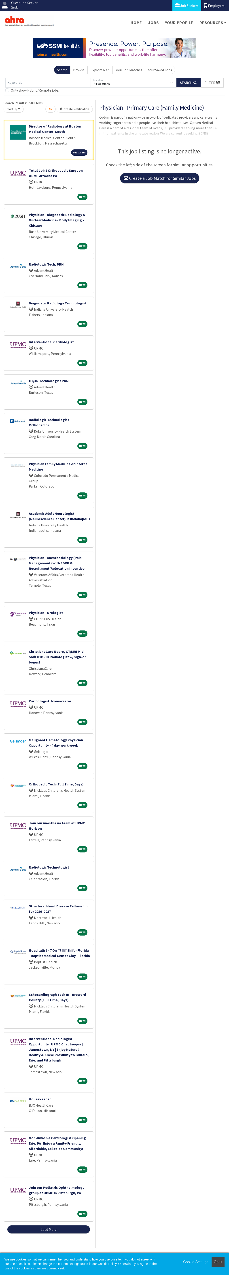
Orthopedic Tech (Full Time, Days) (56, 784)
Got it (218, 1262)
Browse (79, 70)
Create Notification (74, 109)
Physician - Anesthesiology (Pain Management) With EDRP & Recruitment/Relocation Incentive (57, 563)
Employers (214, 5)
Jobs (153, 22)
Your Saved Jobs (160, 70)
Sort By (12, 109)
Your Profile (179, 22)
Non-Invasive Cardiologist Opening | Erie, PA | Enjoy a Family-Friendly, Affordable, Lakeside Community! (58, 1143)
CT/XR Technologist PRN (49, 381)
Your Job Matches (129, 70)
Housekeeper (40, 1099)
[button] (212, 83)
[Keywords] (48, 83)
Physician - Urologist (46, 612)
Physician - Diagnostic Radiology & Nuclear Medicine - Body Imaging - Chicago (57, 220)
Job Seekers (187, 5)
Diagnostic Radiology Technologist (58, 303)
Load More (49, 1229)
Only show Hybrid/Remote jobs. (35, 90)
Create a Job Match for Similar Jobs (160, 178)
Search (62, 70)
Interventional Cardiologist (51, 342)
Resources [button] (211, 22)
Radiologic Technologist (49, 867)
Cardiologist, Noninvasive (50, 701)
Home (136, 22)
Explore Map (100, 70)
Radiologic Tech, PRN (46, 264)
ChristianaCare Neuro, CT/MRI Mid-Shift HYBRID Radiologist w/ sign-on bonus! (58, 656)
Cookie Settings (195, 1262)
